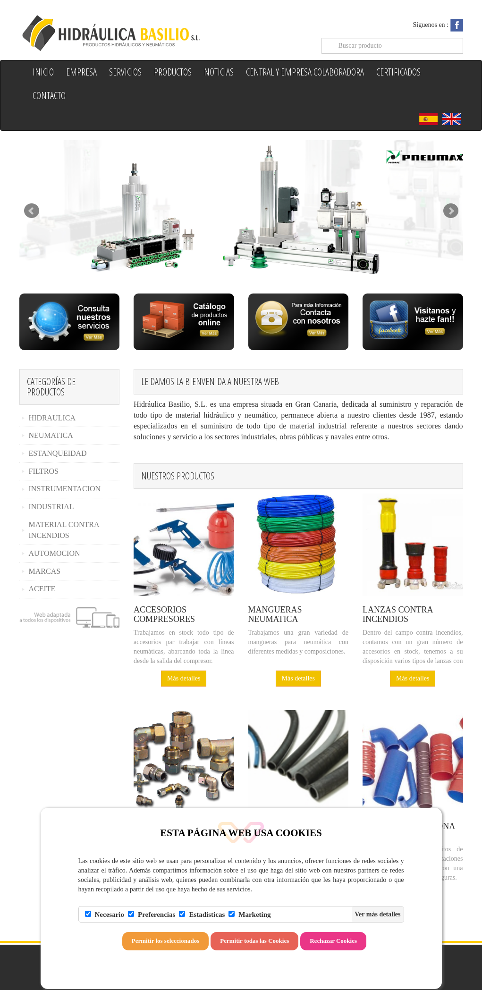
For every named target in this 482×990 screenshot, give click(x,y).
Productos (173, 72)
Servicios (125, 72)
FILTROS (44, 471)
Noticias (219, 72)
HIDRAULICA (52, 418)
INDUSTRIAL (51, 507)
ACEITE (42, 589)
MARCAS (45, 571)
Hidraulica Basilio (126, 32)
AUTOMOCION (54, 553)
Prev (31, 210)
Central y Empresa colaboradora (305, 72)
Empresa (81, 72)
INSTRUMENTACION (65, 489)
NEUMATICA (51, 435)
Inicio (43, 72)
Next (450, 210)
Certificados (398, 72)
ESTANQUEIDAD (58, 453)
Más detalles (183, 678)
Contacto (49, 95)
